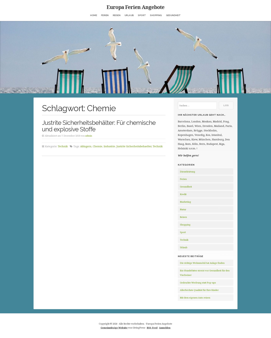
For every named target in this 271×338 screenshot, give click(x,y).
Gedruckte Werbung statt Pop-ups (198, 282)
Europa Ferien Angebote (135, 7)
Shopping (156, 15)
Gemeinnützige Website (114, 327)
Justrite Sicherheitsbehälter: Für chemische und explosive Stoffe (99, 126)
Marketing (185, 201)
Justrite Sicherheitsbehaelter (133, 146)
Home (93, 15)
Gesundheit (173, 15)
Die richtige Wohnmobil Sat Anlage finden (202, 262)
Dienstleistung (187, 171)
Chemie (97, 146)
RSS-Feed (152, 327)
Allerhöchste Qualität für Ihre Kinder (199, 290)
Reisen (116, 15)
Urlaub (129, 15)
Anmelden (164, 327)
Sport (142, 15)
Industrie (109, 146)
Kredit (183, 194)
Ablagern (85, 146)
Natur (183, 209)
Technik (63, 146)
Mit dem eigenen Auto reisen (195, 297)
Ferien (105, 15)
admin (88, 135)
